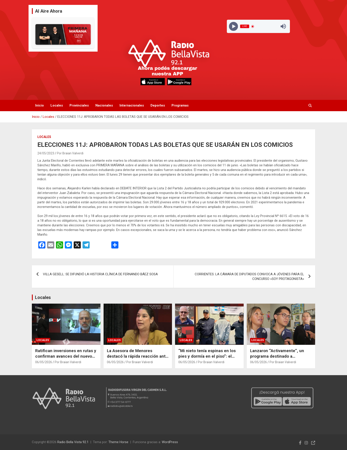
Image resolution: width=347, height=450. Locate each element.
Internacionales (132, 105)
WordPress (170, 442)
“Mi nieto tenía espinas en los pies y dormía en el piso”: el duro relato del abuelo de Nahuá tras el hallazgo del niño (209, 359)
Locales (56, 105)
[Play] (233, 26)
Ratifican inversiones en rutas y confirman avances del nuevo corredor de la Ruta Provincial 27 (65, 359)
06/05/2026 (43, 362)
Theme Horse (118, 442)
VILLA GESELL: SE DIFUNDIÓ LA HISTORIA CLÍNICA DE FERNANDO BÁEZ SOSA (100, 274)
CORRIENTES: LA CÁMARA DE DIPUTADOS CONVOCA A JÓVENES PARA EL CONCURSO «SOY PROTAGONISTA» (249, 276)
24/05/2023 (45, 153)
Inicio (39, 105)
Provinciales (79, 105)
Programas (180, 105)
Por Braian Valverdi (70, 153)
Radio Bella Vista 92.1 (73, 442)
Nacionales (104, 105)
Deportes (157, 105)
